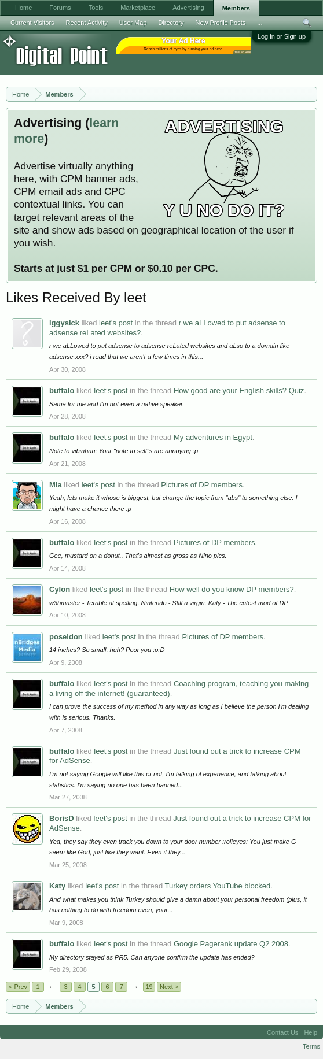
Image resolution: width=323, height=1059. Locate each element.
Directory (170, 22)
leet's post (116, 323)
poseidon (66, 636)
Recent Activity (87, 22)
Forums (60, 7)
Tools (96, 7)
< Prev (18, 986)
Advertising (188, 7)
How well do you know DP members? (232, 589)
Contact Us (282, 1032)
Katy (57, 886)
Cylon (59, 589)
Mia (55, 484)
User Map (133, 22)
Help (310, 1032)
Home (23, 7)
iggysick (64, 323)
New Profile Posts (220, 22)
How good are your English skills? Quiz (239, 390)
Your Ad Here (242, 52)
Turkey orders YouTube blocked (218, 886)
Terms (311, 1046)
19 (148, 986)
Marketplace (137, 7)
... (259, 22)
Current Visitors (32, 22)
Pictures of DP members (202, 484)
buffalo (61, 390)
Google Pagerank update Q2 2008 (231, 943)
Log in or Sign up (282, 36)
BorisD (61, 818)
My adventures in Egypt (213, 437)
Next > (169, 986)
